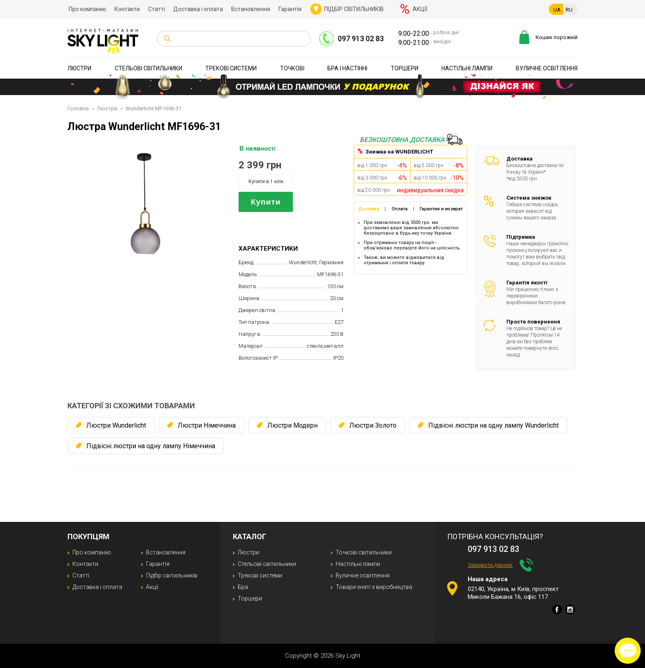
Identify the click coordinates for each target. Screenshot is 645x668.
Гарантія (290, 9)
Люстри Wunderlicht (116, 425)
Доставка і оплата (198, 9)
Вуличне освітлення (547, 68)
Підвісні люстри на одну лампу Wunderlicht (493, 425)
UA (557, 10)
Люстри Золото (373, 425)
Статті (156, 9)
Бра (243, 587)
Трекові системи (231, 68)
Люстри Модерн (292, 425)
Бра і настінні (347, 68)
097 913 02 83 (361, 38)
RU (569, 10)
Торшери (404, 68)
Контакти (127, 9)
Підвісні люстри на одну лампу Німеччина (150, 446)
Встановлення (250, 9)
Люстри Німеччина (207, 425)
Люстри (79, 68)
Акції (420, 9)
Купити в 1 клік (265, 181)
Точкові (292, 68)
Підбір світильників (354, 9)
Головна (78, 108)
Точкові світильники (364, 552)
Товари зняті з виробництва (374, 587)
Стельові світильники (148, 68)
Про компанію (87, 9)
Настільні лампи (466, 68)
